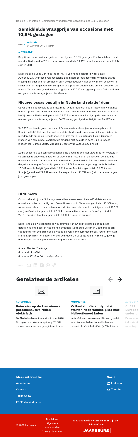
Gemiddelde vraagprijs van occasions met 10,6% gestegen (75, 21)
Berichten (32, 21)
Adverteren (23, 383)
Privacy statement (52, 431)
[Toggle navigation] (119, 6)
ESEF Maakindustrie (28, 402)
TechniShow (23, 396)
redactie (32, 42)
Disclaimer (52, 419)
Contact (21, 389)
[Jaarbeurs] (96, 430)
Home (19, 21)
